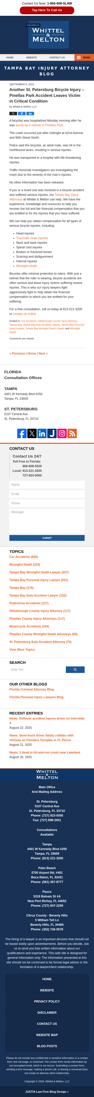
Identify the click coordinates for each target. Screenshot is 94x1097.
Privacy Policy (47, 1001)
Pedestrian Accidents (28, 603)
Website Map (47, 1035)
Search (75, 669)
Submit (47, 538)
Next (43, 353)
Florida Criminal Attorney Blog (31, 689)
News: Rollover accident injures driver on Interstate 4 (46, 721)
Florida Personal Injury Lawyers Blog (36, 697)
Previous (17, 353)
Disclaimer (47, 1012)
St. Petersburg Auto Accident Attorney (40, 642)
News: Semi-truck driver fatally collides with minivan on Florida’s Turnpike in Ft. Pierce (41, 738)
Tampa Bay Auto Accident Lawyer (41, 324)
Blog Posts (47, 1046)
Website (31, 57)
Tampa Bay (15, 324)
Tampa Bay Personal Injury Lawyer (38, 580)
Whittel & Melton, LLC (57, 1081)
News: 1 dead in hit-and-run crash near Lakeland (44, 752)
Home (9, 57)
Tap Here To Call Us (47, 10)
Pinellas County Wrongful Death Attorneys (43, 634)
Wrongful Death (24, 564)
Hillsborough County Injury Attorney (57, 321)
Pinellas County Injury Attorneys (37, 618)
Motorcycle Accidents (29, 626)
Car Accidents (29, 321)
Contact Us (57, 57)
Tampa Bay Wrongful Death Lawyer (45, 328)
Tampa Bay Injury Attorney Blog (47, 34)
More (86, 57)
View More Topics (22, 649)
